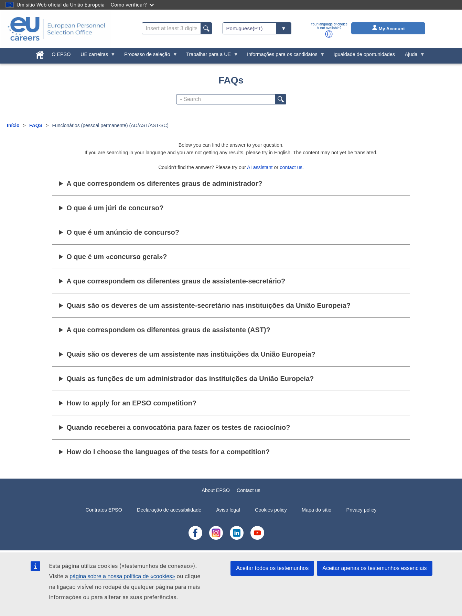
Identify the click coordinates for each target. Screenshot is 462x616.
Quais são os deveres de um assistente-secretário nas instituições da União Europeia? (208, 305)
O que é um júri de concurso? (114, 208)
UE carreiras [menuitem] (96, 56)
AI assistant (259, 167)
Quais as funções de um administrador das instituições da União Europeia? (190, 378)
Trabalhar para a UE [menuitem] (209, 56)
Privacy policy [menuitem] (361, 510)
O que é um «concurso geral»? (116, 256)
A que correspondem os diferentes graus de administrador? (164, 183)
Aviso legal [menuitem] (228, 510)
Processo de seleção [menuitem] (148, 56)
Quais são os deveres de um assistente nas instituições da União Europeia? (190, 354)
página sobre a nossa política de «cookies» (122, 576)
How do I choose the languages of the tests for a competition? (168, 452)
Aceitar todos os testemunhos (272, 568)
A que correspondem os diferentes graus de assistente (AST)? (168, 330)
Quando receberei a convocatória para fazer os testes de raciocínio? (178, 427)
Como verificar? (132, 5)
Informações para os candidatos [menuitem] (283, 56)
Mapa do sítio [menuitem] (316, 510)
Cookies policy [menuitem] (271, 510)
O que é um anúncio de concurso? (122, 232)
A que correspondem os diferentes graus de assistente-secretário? (175, 281)
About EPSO (216, 490)
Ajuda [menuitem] (412, 56)
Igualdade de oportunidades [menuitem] (364, 54)
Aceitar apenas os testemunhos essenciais (374, 568)
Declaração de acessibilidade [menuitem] (169, 510)
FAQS (35, 125)
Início (13, 125)
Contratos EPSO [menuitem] (103, 510)
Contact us (248, 490)
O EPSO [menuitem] (61, 54)
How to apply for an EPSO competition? (131, 403)
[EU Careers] (56, 29)
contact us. (292, 167)
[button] (329, 34)
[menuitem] (40, 53)
